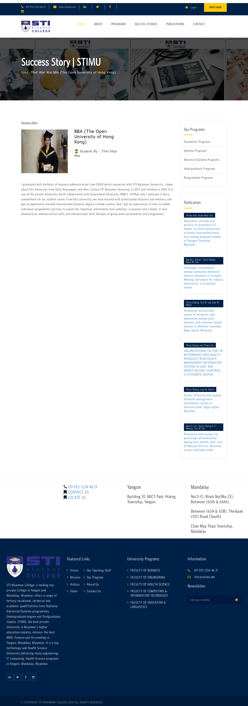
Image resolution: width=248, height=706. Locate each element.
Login (191, 4)
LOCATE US (77, 494)
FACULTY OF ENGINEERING (148, 574)
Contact (199, 21)
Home (81, 21)
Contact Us (94, 588)
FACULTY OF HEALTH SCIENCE (150, 581)
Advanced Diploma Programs (202, 156)
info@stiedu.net (67, 3)
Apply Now (215, 4)
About (98, 21)
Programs (118, 21)
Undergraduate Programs (199, 165)
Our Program (95, 574)
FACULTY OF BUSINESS (145, 567)
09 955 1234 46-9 (36, 3)
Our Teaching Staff (99, 567)
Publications (175, 21)
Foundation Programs (197, 139)
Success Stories (146, 21)
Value (73, 588)
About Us (93, 581)
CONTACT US (78, 489)
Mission (75, 574)
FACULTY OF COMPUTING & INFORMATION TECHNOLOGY (149, 590)
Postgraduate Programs (198, 174)
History (75, 581)
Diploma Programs (195, 148)
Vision (74, 567)
